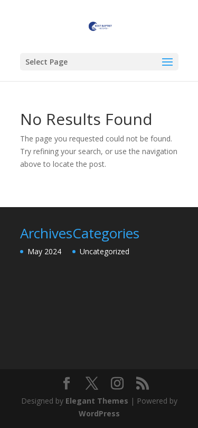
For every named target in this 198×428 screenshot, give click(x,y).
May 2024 (44, 251)
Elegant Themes (96, 401)
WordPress (99, 413)
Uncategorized (104, 251)
